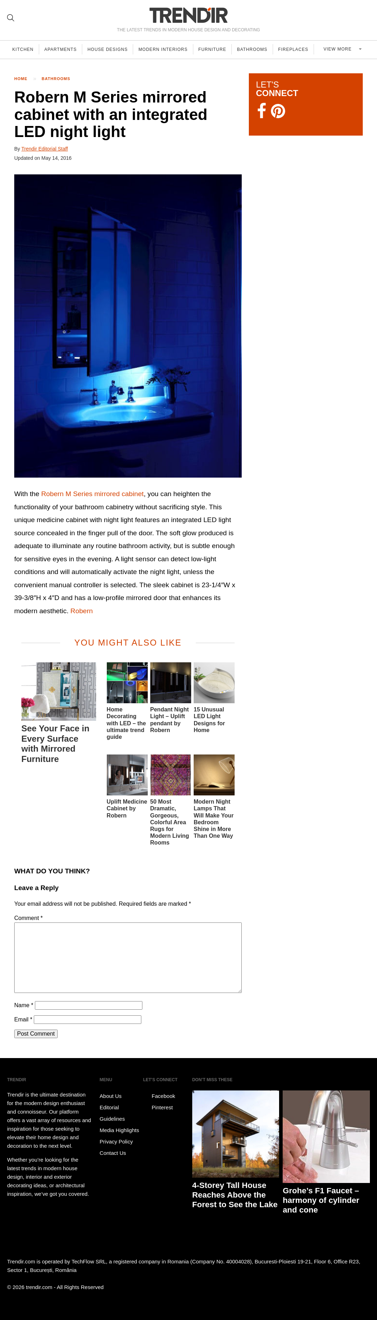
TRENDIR (189, 15)
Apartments (62, 49)
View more (341, 49)
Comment (28, 918)
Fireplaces (299, 49)
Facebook (159, 1096)
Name (23, 1005)
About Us (111, 1096)
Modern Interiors (166, 49)
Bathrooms (257, 49)
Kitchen (23, 49)
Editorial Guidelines (112, 1113)
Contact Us (113, 1153)
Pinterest (158, 1107)
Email (23, 1019)
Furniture (217, 49)
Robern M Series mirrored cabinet (92, 494)
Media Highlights (119, 1130)
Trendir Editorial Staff (44, 149)
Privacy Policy (116, 1141)
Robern (81, 611)
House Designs (110, 49)
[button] (128, 326)
